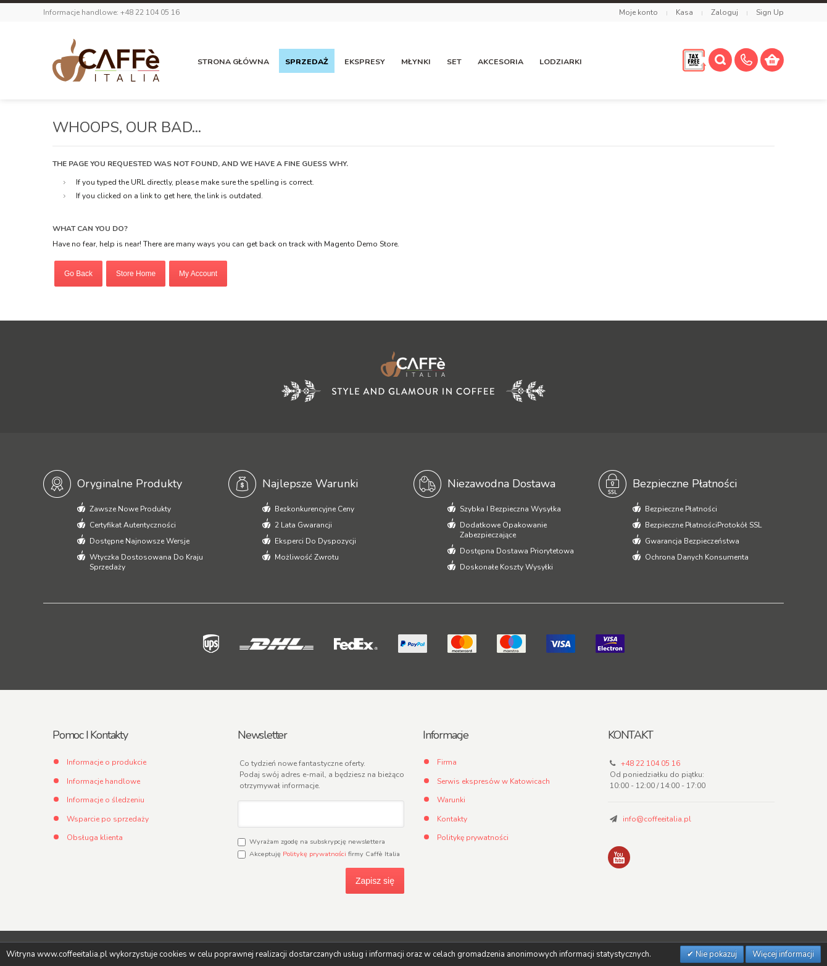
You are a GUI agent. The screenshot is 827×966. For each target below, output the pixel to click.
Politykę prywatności (314, 854)
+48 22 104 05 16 (650, 763)
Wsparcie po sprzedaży (108, 819)
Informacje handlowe (103, 781)
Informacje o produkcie (106, 762)
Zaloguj (724, 12)
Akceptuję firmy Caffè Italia (319, 854)
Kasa (684, 12)
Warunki (451, 800)
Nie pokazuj (715, 954)
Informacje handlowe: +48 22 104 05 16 (111, 12)
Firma (447, 762)
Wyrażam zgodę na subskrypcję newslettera (311, 841)
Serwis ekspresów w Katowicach (493, 781)
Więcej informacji (783, 954)
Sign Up (770, 12)
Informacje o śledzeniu (105, 800)
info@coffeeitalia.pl (657, 819)
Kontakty (452, 819)
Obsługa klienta (95, 837)
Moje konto (638, 12)
